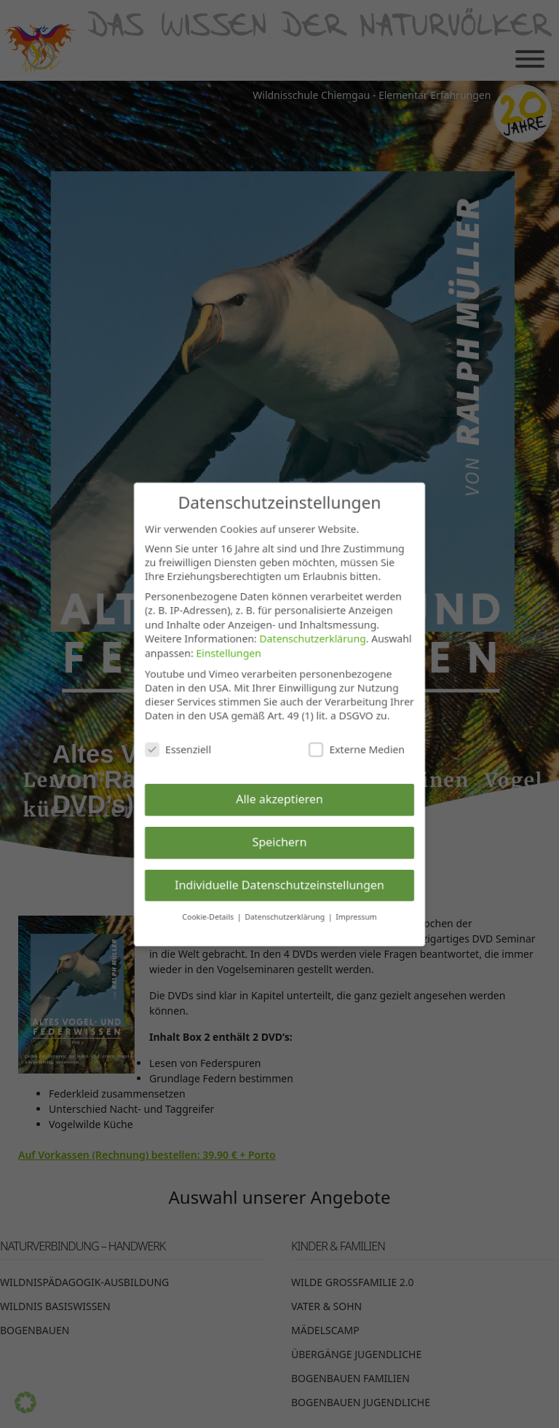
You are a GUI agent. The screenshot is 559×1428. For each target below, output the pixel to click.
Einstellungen (228, 652)
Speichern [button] (279, 842)
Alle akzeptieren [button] (279, 799)
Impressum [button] (357, 918)
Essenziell (177, 749)
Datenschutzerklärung (312, 638)
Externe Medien (357, 749)
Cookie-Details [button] (209, 918)
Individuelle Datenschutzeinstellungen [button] (279, 885)
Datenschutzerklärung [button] (286, 918)
